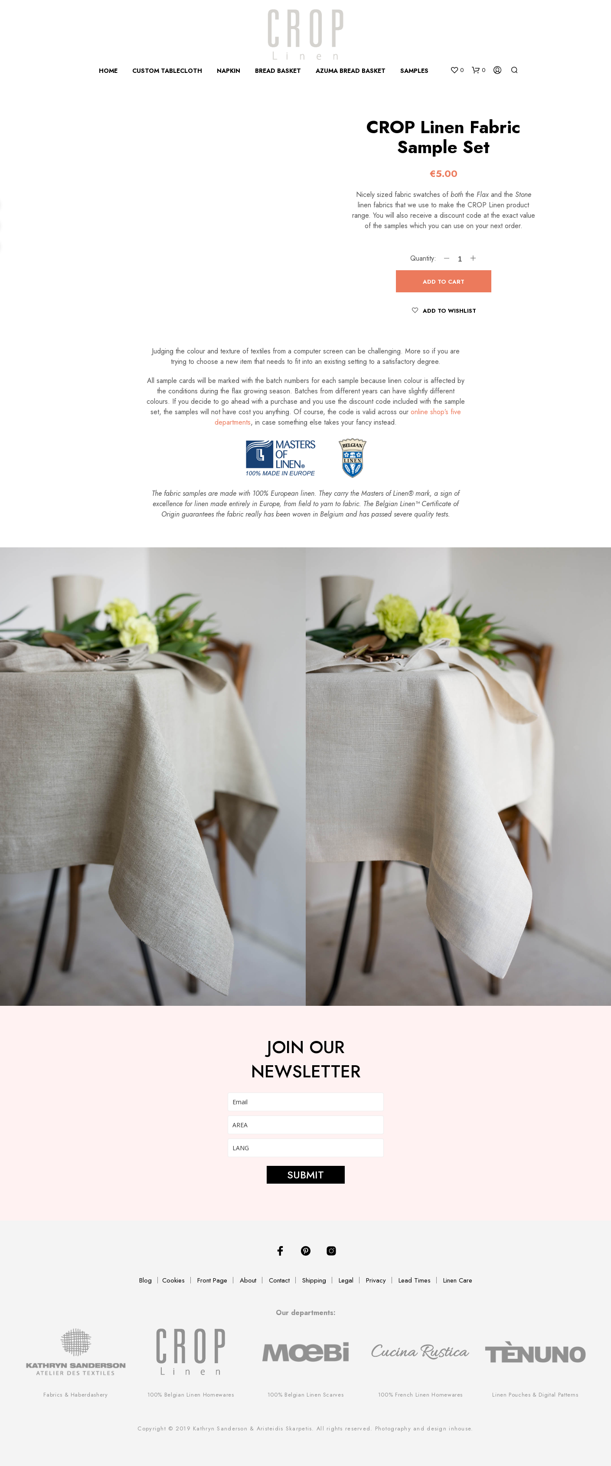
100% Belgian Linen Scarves (306, 1395)
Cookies (173, 1280)
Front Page (212, 1280)
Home (108, 70)
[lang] (306, 1148)
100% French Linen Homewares (420, 1395)
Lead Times (415, 1280)
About (248, 1280)
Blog (145, 1280)
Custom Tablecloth (167, 70)
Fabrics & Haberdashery (75, 1395)
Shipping (314, 1280)
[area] (306, 1125)
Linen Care (457, 1280)
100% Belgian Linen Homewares (190, 1395)
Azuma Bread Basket (351, 70)
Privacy (376, 1280)
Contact (279, 1280)
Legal (346, 1280)
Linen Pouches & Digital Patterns (535, 1395)
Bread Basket (278, 70)
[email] (306, 1102)
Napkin (228, 70)
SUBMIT (305, 1174)
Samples (414, 70)
